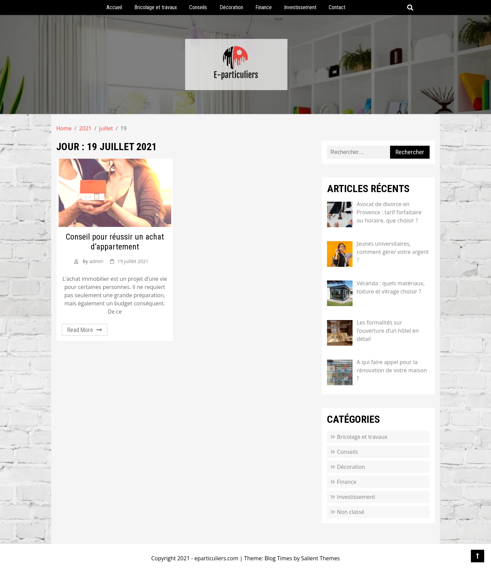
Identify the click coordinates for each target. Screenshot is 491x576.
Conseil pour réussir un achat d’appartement (115, 241)
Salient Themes (320, 558)
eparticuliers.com (216, 558)
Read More (80, 329)
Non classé (350, 512)
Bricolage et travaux (155, 7)
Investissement (300, 7)
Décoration (231, 7)
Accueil (114, 7)
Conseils (198, 7)
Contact (337, 7)
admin (96, 261)
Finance (263, 7)
